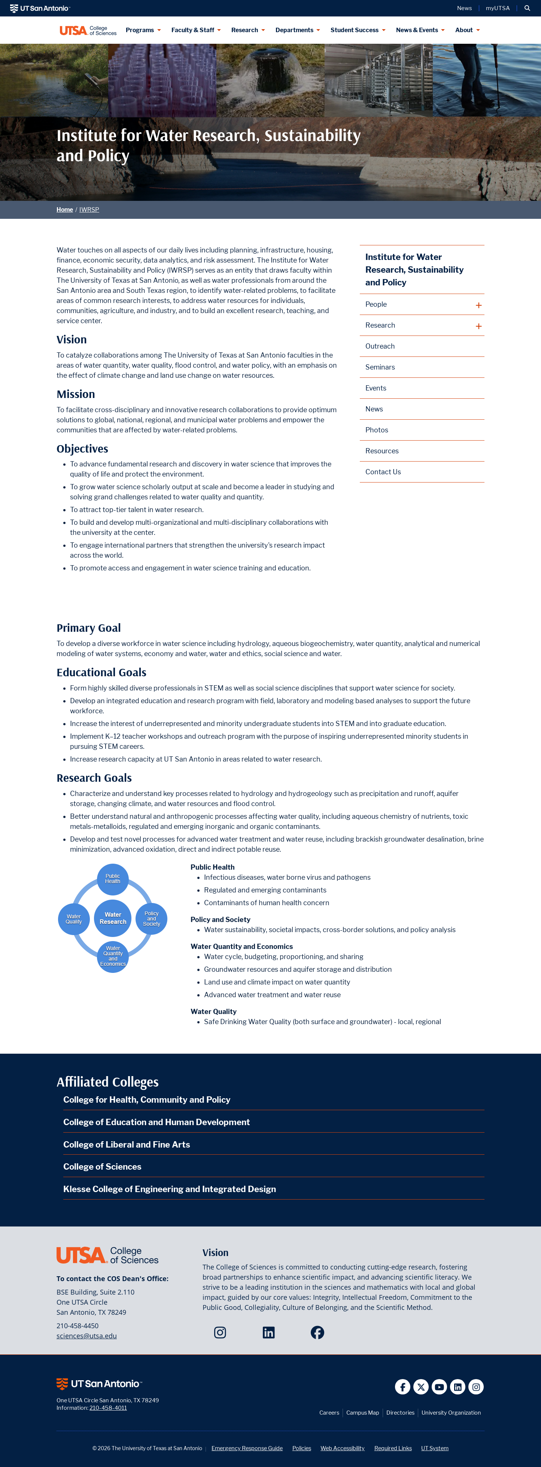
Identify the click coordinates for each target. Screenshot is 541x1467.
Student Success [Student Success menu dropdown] (355, 30)
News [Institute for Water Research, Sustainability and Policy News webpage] (374, 409)
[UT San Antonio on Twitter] (421, 1386)
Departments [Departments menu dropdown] (294, 30)
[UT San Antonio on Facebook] (402, 1386)
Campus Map (362, 1412)
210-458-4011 (108, 1408)
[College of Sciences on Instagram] (221, 1334)
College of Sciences (102, 1166)
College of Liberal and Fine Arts (126, 1144)
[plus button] (422, 304)
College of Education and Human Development (156, 1122)
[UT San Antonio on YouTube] (439, 1386)
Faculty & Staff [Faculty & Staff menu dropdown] (192, 30)
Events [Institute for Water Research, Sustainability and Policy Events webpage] (375, 388)
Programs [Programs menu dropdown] (140, 30)
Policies (301, 1448)
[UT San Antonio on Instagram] (476, 1386)
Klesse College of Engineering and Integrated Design (169, 1189)
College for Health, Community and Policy (147, 1099)
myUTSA (498, 8)
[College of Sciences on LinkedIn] (270, 1334)
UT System (435, 1448)
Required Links (393, 1448)
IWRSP (89, 209)
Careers (329, 1412)
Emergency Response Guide (247, 1448)
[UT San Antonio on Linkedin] (457, 1386)
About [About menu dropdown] (464, 30)
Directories (400, 1412)
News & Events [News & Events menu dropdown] (417, 30)
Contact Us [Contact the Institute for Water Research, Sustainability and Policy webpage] (383, 472)
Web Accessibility (342, 1448)
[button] (527, 8)
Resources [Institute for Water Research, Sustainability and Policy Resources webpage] (382, 451)
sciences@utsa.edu (87, 1335)
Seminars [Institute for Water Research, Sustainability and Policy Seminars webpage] (380, 367)
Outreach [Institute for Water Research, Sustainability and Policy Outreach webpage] (380, 346)
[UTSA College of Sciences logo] (88, 30)
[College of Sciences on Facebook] (319, 1334)
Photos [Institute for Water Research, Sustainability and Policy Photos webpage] (376, 430)
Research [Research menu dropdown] (244, 30)
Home (65, 209)
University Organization (451, 1412)
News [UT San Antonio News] (464, 8)
